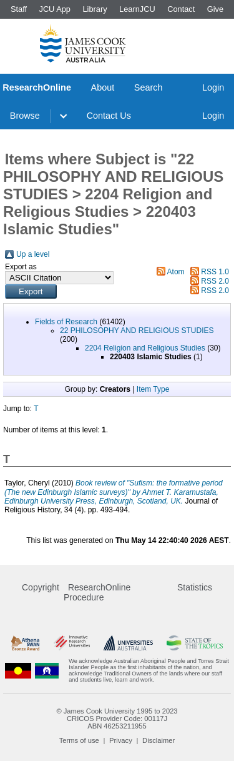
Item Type (153, 389)
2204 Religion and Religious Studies (145, 348)
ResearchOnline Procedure (97, 592)
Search (148, 87)
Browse (25, 116)
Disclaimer (158, 740)
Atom (176, 271)
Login (213, 87)
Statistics (194, 587)
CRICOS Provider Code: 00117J (117, 718)
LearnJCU (137, 9)
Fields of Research (66, 321)
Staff (19, 9)
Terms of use (79, 740)
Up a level (32, 254)
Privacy (120, 740)
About (103, 87)
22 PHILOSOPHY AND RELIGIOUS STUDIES (137, 330)
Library (94, 9)
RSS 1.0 (215, 271)
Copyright (40, 587)
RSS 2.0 (215, 281)
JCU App (55, 9)
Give (215, 9)
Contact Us (109, 116)
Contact (181, 9)
